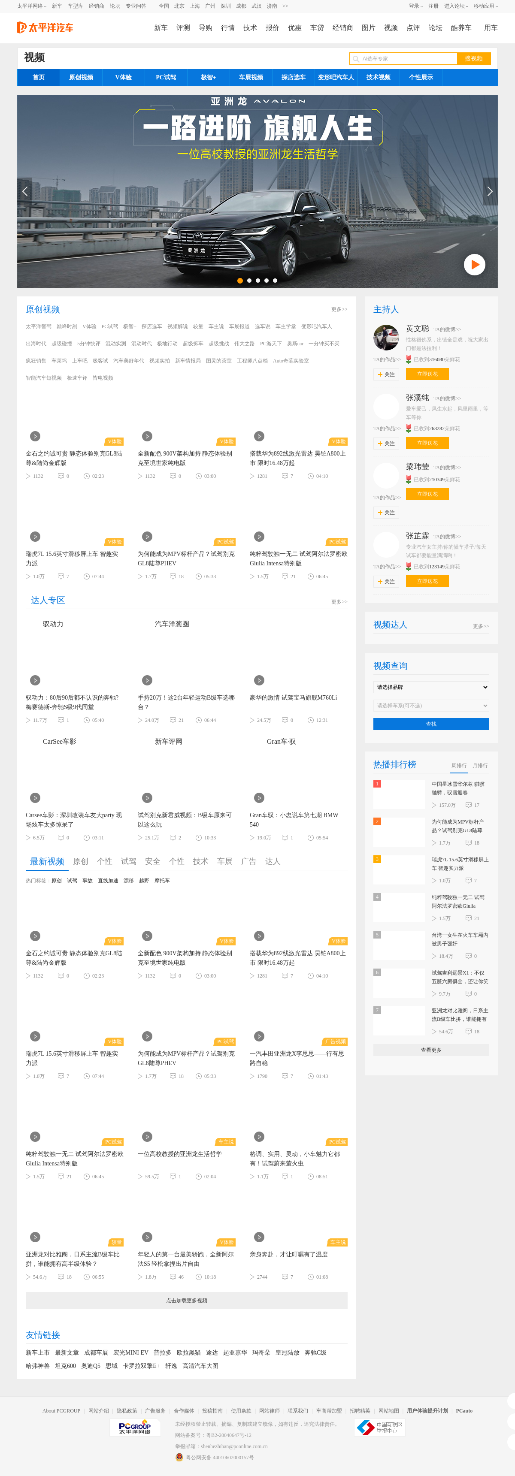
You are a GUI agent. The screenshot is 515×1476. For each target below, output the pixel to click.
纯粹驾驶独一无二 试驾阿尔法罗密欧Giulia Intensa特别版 (299, 559)
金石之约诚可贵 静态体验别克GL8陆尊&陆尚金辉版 (74, 458)
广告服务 (155, 1411)
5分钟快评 (88, 344)
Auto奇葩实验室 (291, 361)
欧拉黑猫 (189, 1352)
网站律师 (269, 1411)
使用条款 (241, 1411)
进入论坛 (454, 6)
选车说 (262, 326)
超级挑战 (219, 344)
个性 (104, 861)
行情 (228, 27)
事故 (87, 881)
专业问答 (136, 6)
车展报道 (239, 326)
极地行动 (167, 344)
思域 (112, 1366)
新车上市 (38, 1352)
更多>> (339, 309)
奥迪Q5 (90, 1366)
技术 (250, 27)
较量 (198, 326)
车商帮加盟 (329, 1411)
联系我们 (298, 1411)
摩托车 (162, 881)
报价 (272, 27)
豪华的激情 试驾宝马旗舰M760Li (293, 697)
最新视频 (47, 861)
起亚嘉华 (235, 1352)
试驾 (128, 861)
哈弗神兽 (38, 1366)
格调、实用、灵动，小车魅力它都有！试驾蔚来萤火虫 (295, 1159)
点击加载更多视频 (186, 1301)
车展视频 (251, 77)
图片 (369, 27)
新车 (57, 6)
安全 (153, 861)
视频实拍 (159, 361)
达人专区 (48, 600)
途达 (212, 1352)
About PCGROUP (61, 1411)
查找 (431, 724)
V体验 (123, 77)
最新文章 (67, 1352)
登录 (414, 6)
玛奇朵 (261, 1352)
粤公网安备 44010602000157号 (214, 1457)
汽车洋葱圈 (163, 624)
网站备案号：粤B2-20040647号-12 (213, 1435)
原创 (80, 861)
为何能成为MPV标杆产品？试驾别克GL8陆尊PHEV (186, 559)
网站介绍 (98, 1411)
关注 (386, 374)
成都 (241, 6)
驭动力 (45, 624)
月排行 (480, 766)
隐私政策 (127, 1411)
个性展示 (421, 77)
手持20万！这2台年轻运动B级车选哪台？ (186, 702)
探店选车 (294, 77)
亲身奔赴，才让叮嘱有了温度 (289, 1254)
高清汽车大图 (200, 1366)
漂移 (129, 881)
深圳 (226, 6)
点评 (413, 27)
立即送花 (427, 374)
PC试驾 (166, 77)
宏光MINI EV (130, 1352)
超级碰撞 (62, 344)
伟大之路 (244, 344)
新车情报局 (188, 361)
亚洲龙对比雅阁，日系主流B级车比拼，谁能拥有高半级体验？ (73, 1259)
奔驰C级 (316, 1352)
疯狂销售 (36, 361)
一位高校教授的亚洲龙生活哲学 (180, 1154)
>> (285, 6)
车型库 (75, 6)
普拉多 (163, 1352)
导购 (205, 27)
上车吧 (80, 361)
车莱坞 (59, 361)
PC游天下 (271, 344)
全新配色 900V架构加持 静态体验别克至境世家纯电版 (185, 458)
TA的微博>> (447, 329)
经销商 (96, 6)
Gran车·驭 (273, 741)
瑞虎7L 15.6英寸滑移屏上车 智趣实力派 (72, 559)
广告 (249, 861)
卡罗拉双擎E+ (141, 1366)
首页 (39, 77)
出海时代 (36, 344)
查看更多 (431, 1050)
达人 (273, 861)
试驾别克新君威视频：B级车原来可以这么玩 (185, 820)
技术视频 (379, 77)
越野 (144, 881)
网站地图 (389, 1411)
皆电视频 (103, 378)
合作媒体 (184, 1411)
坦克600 (65, 1366)
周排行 (459, 766)
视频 (391, 27)
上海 (195, 6)
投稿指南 (212, 1411)
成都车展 (96, 1352)
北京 (179, 6)
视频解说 (177, 326)
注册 (433, 6)
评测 (183, 27)
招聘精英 (360, 1411)
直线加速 (108, 881)
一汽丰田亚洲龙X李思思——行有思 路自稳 (297, 1058)
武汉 (256, 6)
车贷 (317, 27)
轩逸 (171, 1366)
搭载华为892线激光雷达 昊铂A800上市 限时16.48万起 (298, 458)
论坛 (115, 6)
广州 (210, 6)
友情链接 (43, 1335)
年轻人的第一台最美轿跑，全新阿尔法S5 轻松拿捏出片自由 (186, 1259)
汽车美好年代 (128, 361)
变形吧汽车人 (336, 77)
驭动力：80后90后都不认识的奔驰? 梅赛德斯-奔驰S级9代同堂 (72, 702)
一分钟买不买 (324, 344)
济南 (272, 6)
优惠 (295, 27)
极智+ (208, 77)
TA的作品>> (387, 359)
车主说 (216, 326)
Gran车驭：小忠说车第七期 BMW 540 (294, 820)
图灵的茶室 (219, 361)
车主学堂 (286, 326)
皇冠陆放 (288, 1352)
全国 (164, 6)
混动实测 (116, 344)
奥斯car (295, 344)
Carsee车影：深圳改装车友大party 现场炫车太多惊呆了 (74, 820)
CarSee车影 (51, 741)
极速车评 (77, 378)
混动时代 (141, 344)
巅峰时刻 (67, 326)
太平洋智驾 (39, 326)
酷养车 (461, 27)
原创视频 (81, 77)
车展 (225, 861)
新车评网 (160, 741)
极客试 (100, 361)
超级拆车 (193, 344)
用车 (491, 27)
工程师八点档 (252, 361)
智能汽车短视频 (44, 378)
